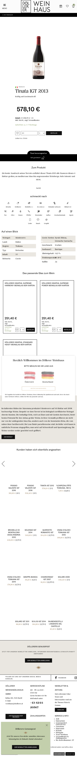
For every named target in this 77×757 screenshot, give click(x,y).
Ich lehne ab (59, 754)
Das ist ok (70, 754)
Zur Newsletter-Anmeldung (25, 747)
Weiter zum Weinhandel (38, 388)
